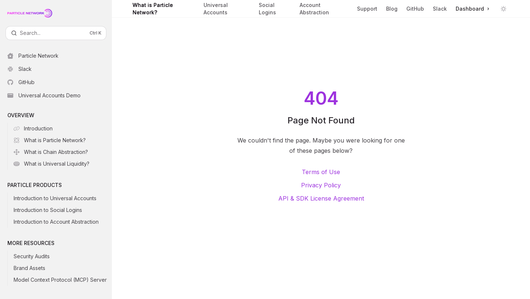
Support (367, 12)
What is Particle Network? (163, 10)
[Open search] (56, 33)
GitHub (415, 9)
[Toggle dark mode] (503, 9)
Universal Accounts (227, 10)
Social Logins (275, 10)
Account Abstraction (324, 10)
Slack (440, 9)
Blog (392, 9)
